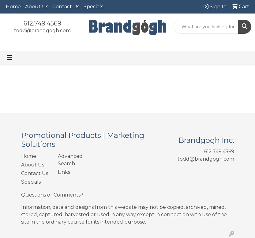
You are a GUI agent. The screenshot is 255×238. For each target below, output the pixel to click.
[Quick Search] (206, 27)
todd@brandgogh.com (42, 30)
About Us (36, 7)
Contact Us (65, 7)
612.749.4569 (42, 23)
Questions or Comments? (52, 195)
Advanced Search (70, 159)
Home (13, 7)
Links (64, 172)
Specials (93, 7)
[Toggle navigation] (9, 57)
